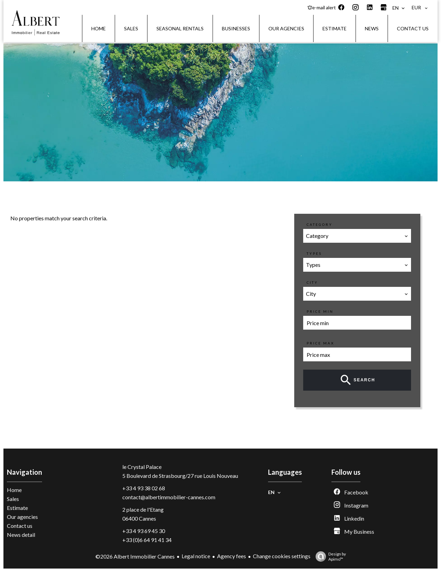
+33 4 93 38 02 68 (143, 488)
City (312, 282)
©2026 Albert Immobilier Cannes (135, 556)
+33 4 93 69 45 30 (143, 531)
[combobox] (357, 236)
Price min (320, 311)
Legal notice (196, 556)
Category (319, 224)
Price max (320, 343)
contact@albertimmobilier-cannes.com (168, 497)
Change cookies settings (281, 556)
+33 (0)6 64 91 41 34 (147, 539)
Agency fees (231, 556)
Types (314, 253)
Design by (329, 556)
